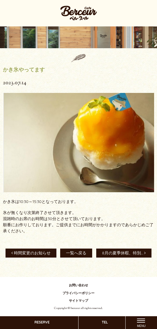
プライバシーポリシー (78, 293)
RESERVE (41, 322)
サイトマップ (78, 301)
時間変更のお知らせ (31, 253)
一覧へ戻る (76, 253)
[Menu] (141, 322)
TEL (105, 322)
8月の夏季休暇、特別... (124, 253)
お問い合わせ (78, 285)
